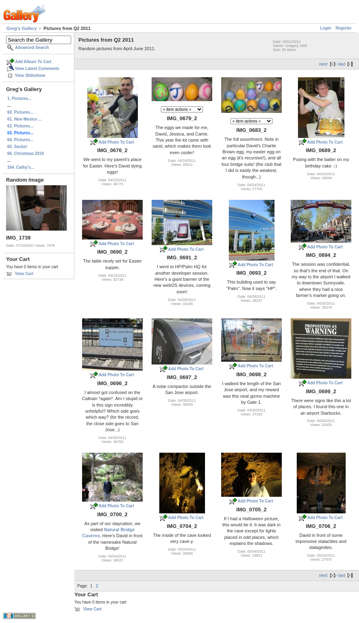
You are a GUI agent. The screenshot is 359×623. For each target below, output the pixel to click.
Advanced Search (32, 47)
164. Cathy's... (20, 167)
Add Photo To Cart (116, 142)
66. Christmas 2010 (25, 153)
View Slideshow (30, 75)
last (341, 64)
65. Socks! (17, 146)
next (323, 64)
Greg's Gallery (21, 28)
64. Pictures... (20, 140)
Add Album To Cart (33, 61)
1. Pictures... (19, 98)
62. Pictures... (20, 126)
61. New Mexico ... (24, 119)
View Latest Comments (37, 68)
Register (344, 28)
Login (325, 28)
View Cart (24, 273)
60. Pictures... (20, 112)
